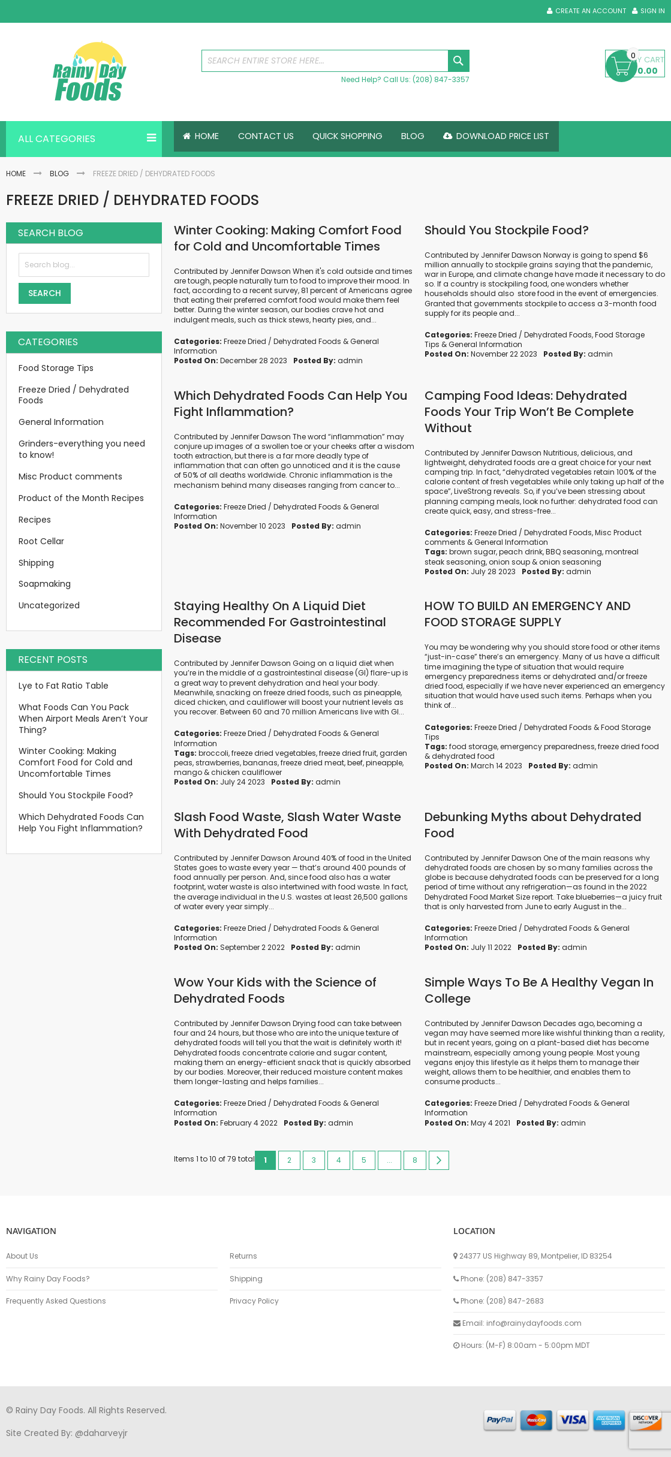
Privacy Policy (254, 1301)
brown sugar (472, 552)
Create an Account (590, 11)
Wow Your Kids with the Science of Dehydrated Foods (275, 990)
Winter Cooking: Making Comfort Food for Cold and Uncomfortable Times (288, 238)
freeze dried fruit (348, 753)
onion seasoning (570, 562)
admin (350, 360)
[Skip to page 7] (389, 1160)
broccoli (213, 753)
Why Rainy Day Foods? (48, 1279)
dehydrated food (463, 756)
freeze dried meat (312, 763)
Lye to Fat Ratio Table (64, 686)
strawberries (217, 763)
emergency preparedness (547, 746)
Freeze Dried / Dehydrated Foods (282, 341)
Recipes (35, 520)
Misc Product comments (70, 476)
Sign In (652, 11)
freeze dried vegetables (273, 753)
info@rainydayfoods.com (534, 1323)
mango (188, 772)
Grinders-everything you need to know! (82, 449)
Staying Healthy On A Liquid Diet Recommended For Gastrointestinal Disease (280, 622)
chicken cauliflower (246, 772)
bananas (260, 763)
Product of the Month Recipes (81, 498)
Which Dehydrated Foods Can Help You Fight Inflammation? (291, 403)
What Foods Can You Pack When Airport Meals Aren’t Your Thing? (83, 718)
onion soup (509, 562)
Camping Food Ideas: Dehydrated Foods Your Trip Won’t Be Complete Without (529, 411)
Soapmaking (45, 584)
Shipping (36, 563)
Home (16, 173)
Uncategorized (49, 605)
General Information (485, 344)
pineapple (384, 763)
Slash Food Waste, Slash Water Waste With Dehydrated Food (287, 825)
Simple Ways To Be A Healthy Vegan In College (539, 990)
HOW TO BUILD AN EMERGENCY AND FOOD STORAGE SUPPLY (528, 614)
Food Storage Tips (56, 368)
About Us (22, 1256)
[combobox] (335, 60)
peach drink (521, 552)
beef (355, 763)
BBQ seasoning (574, 552)
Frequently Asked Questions (56, 1301)
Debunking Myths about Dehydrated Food (533, 825)
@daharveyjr (101, 1433)
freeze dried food (628, 746)
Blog (59, 173)
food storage (473, 746)
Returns (243, 1256)
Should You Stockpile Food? (507, 230)
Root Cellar (41, 541)
